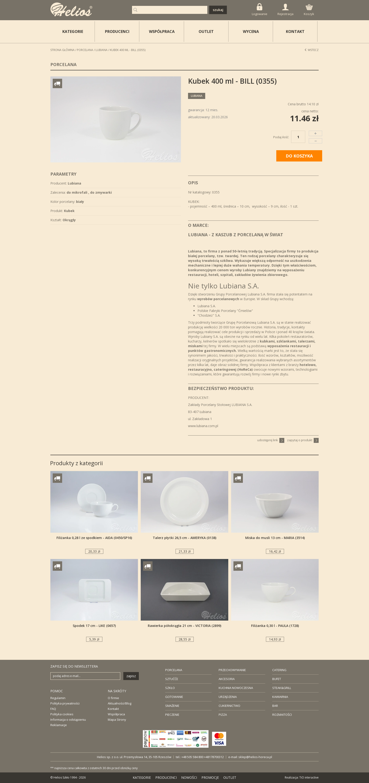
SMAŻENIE (172, 706)
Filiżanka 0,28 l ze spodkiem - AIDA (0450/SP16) (94, 537)
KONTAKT (295, 31)
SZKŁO (170, 688)
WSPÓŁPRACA (162, 31)
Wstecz (311, 50)
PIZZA (223, 714)
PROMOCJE (210, 777)
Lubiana (102, 50)
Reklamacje (58, 725)
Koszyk (309, 10)
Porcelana (85, 50)
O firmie (113, 698)
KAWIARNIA (280, 697)
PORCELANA (173, 670)
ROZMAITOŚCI (282, 714)
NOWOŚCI (189, 777)
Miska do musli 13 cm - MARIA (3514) (275, 537)
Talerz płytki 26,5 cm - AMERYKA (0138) (184, 537)
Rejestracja (285, 10)
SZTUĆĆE (171, 679)
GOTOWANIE (174, 697)
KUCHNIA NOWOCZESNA (236, 688)
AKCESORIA (227, 679)
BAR (275, 706)
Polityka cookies (61, 714)
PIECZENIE (172, 714)
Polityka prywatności (65, 703)
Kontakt (113, 709)
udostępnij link (270, 440)
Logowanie (259, 9)
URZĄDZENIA (228, 697)
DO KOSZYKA (299, 156)
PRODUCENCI (117, 31)
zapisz (131, 676)
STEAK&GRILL (281, 688)
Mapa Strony (117, 719)
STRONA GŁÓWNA (62, 50)
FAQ (53, 709)
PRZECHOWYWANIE (232, 670)
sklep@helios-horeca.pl (255, 757)
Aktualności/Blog (119, 703)
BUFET (276, 679)
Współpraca (116, 714)
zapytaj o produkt (303, 440)
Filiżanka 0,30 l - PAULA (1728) (275, 625)
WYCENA (251, 31)
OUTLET (206, 31)
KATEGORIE (142, 777)
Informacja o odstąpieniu (68, 719)
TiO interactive (309, 777)
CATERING (279, 670)
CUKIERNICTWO (229, 706)
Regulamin (57, 698)
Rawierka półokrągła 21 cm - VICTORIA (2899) (184, 625)
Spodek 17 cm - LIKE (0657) (94, 625)
